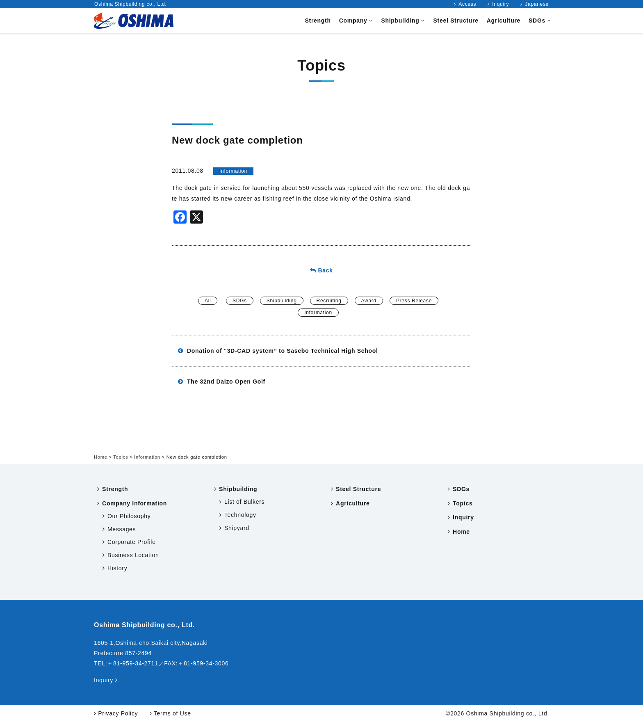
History (117, 568)
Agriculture (352, 503)
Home (461, 531)
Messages (121, 529)
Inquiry (500, 4)
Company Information (134, 503)
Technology (240, 515)
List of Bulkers (244, 501)
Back (321, 270)
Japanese (537, 4)
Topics (462, 503)
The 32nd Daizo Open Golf (221, 381)
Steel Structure (358, 489)
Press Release (414, 301)
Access (467, 4)
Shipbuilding (282, 301)
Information (233, 171)
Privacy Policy (116, 713)
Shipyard (236, 528)
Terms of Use (170, 713)
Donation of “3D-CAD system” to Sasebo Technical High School (278, 350)
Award (368, 301)
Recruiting (329, 301)
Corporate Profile (131, 542)
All (208, 301)
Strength (115, 489)
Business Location (133, 555)
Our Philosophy (129, 516)
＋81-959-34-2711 (132, 663)
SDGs (240, 301)
